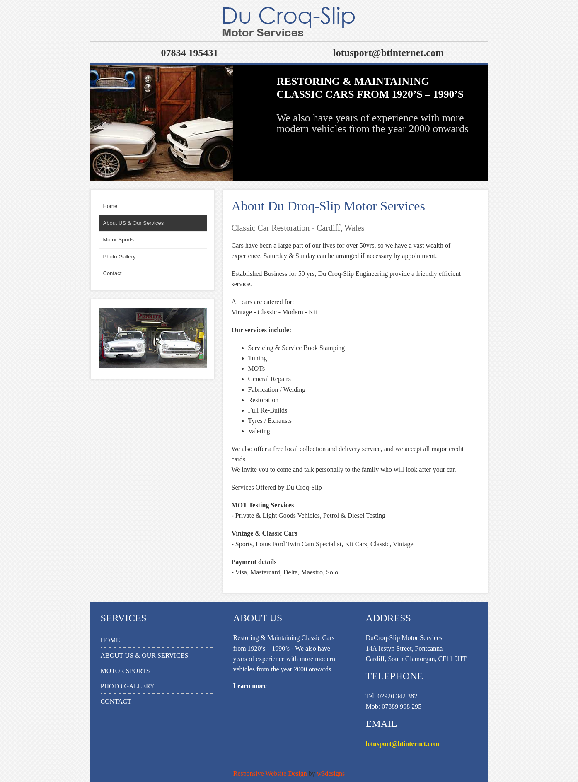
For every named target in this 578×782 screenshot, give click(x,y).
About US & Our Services (145, 655)
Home (110, 640)
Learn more (250, 685)
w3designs (331, 773)
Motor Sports (125, 670)
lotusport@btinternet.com (403, 743)
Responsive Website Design (270, 773)
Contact (116, 701)
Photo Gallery (128, 686)
